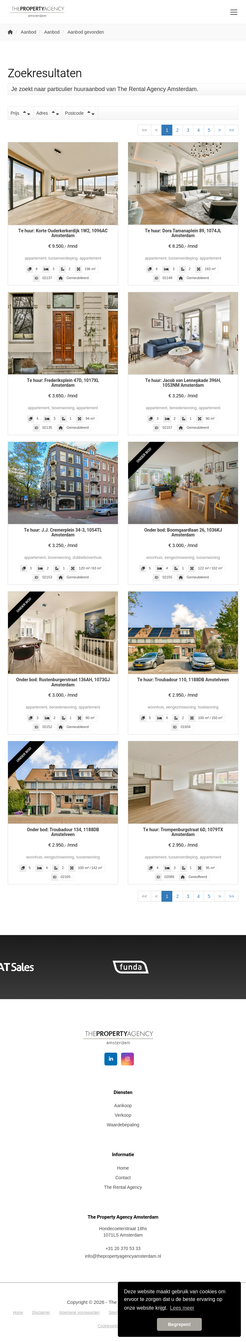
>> (231, 130)
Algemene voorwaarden (79, 1312)
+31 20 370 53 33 (122, 1248)
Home (123, 1168)
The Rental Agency (123, 1187)
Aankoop (123, 1105)
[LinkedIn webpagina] (110, 1059)
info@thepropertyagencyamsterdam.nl (123, 1256)
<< (144, 130)
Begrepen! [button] (179, 1324)
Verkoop (123, 1115)
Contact (123, 1177)
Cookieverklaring (112, 1326)
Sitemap (116, 1312)
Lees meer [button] (182, 1308)
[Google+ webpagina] (127, 1059)
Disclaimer (41, 1312)
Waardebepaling (123, 1124)
